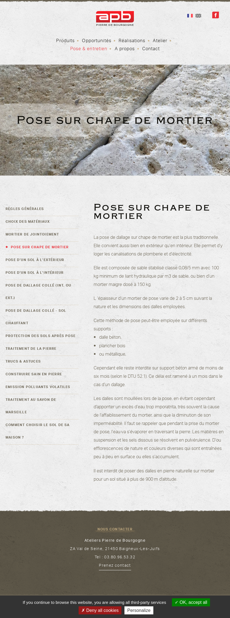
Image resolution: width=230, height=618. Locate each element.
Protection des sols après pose (41, 336)
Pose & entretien (89, 49)
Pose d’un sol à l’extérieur (35, 260)
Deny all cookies (100, 610)
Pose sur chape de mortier (40, 247)
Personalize (139, 610)
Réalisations (132, 41)
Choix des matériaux (28, 222)
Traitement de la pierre (31, 349)
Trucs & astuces (23, 362)
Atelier (160, 41)
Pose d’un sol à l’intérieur (35, 273)
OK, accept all (191, 602)
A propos (125, 49)
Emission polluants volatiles (38, 387)
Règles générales (25, 209)
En (198, 15)
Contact (151, 49)
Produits (65, 41)
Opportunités (96, 41)
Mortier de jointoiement (32, 235)
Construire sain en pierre (34, 374)
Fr (190, 15)
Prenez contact (115, 566)
